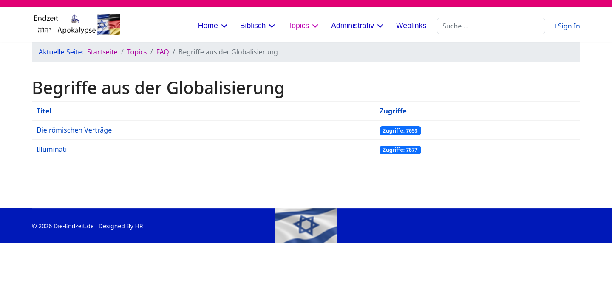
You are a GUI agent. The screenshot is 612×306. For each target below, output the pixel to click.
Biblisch (253, 25)
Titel (44, 111)
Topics (298, 25)
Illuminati (52, 149)
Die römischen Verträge (74, 130)
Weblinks (411, 25)
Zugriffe (393, 111)
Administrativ (352, 25)
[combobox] (491, 26)
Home (208, 25)
